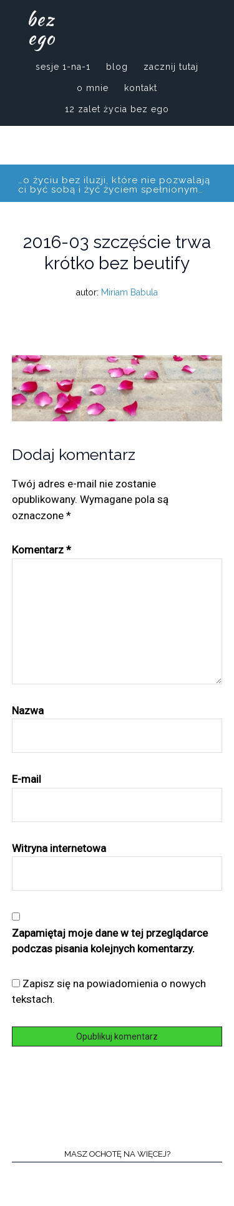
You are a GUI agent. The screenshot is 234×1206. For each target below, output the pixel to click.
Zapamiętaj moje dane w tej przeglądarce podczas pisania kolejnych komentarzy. (110, 941)
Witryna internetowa (59, 848)
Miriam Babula (129, 292)
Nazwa (28, 710)
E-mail (26, 779)
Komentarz (41, 549)
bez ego (41, 28)
